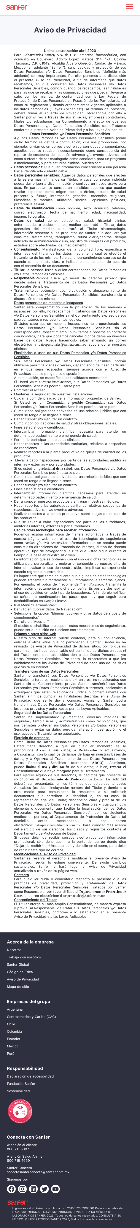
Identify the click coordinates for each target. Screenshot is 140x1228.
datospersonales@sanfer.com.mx (61, 344)
